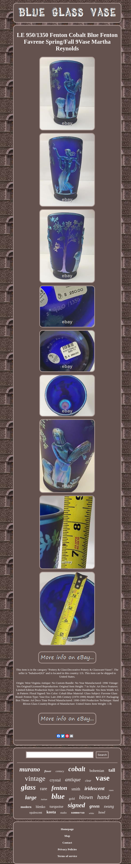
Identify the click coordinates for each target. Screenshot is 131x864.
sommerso (78, 812)
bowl (101, 812)
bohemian (97, 771)
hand (103, 797)
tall (111, 770)
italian (44, 799)
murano (29, 769)
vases (111, 790)
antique (73, 779)
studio (63, 812)
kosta (51, 812)
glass (28, 787)
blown (86, 797)
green (95, 806)
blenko (40, 807)
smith (75, 789)
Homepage (67, 829)
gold (72, 798)
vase (102, 778)
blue (58, 796)
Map (67, 835)
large (30, 797)
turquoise (56, 806)
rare (43, 788)
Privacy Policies (67, 849)
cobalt (76, 769)
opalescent (35, 812)
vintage (35, 778)
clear (88, 780)
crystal (55, 780)
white (91, 813)
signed (76, 805)
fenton (59, 788)
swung (109, 806)
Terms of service (67, 856)
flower (47, 771)
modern (26, 807)
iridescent (94, 788)
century (60, 771)
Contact (67, 842)
